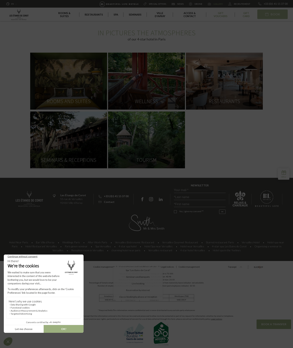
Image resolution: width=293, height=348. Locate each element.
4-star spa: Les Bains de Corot (229, 245)
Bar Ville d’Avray (45, 241)
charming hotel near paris (126, 249)
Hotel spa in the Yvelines (227, 249)
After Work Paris (97, 241)
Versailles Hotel (251, 241)
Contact (107, 200)
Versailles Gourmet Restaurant (180, 241)
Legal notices (216, 317)
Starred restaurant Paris (220, 241)
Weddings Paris (71, 241)
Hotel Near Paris (18, 241)
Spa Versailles (103, 245)
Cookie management (98, 265)
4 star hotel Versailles (192, 249)
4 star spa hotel (128, 245)
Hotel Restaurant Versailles (41, 245)
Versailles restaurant (160, 249)
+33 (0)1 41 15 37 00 (273, 3)
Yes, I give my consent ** (191, 210)
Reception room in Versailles (87, 249)
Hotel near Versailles (192, 245)
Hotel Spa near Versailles (158, 245)
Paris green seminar (76, 245)
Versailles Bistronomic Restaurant (134, 241)
